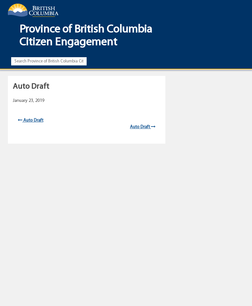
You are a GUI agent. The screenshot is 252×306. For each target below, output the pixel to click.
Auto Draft (30, 120)
